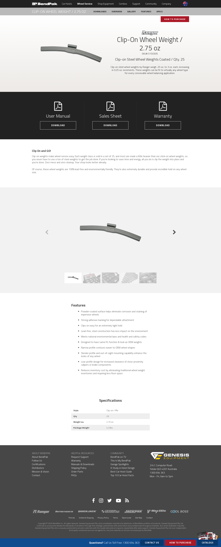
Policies (72, 517)
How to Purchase (180, 542)
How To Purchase (175, 19)
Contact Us (152, 542)
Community (151, 4)
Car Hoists (67, 4)
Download (58, 125)
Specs (159, 11)
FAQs (74, 475)
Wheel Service (84, 4)
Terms (115, 517)
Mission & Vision (40, 471)
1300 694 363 (157, 472)
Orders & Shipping (86, 517)
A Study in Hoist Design (122, 468)
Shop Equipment (106, 4)
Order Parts (77, 471)
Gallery (131, 11)
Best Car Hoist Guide (121, 471)
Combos (123, 4)
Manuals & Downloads (82, 464)
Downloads (99, 11)
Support (136, 4)
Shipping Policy (78, 468)
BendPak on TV (118, 457)
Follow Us (37, 460)
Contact (36, 475)
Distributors (38, 468)
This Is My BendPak (120, 460)
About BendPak (40, 457)
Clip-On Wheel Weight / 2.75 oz (59, 11)
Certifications (38, 464)
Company (166, 4)
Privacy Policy (103, 517)
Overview (117, 11)
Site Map (138, 517)
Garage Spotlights (119, 464)
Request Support (80, 457)
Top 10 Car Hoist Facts (122, 475)
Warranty (76, 460)
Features (146, 11)
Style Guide (126, 517)
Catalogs (207, 542)
